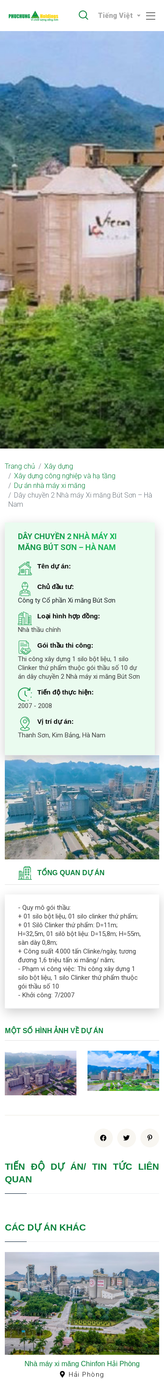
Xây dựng (58, 466)
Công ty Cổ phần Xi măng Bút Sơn (66, 600)
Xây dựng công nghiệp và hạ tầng (64, 476)
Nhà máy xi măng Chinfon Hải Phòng (82, 1363)
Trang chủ (20, 466)
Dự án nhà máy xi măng (49, 485)
